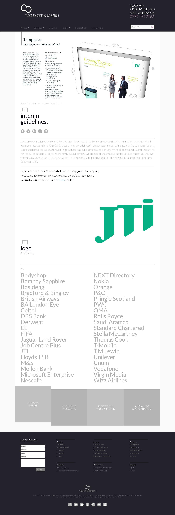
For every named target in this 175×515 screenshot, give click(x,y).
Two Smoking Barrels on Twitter (76, 504)
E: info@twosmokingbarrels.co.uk (68, 471)
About (24, 28)
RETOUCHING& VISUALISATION (106, 407)
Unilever (104, 356)
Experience (60, 445)
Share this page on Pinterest (46, 131)
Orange (103, 286)
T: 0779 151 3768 (62, 468)
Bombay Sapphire (43, 281)
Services (38, 28)
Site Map (133, 456)
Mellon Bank (37, 368)
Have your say (134, 448)
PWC (100, 304)
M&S (27, 362)
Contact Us (80, 28)
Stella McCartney (116, 333)
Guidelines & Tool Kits (101, 453)
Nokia (101, 281)
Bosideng (32, 286)
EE (24, 327)
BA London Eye (40, 304)
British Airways (40, 298)
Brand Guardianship (100, 471)
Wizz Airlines (110, 380)
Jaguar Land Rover (44, 339)
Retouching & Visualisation (102, 456)
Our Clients (61, 453)
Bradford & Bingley (45, 292)
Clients (132, 471)
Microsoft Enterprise (47, 374)
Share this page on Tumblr (40, 131)
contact (62, 180)
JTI (24, 351)
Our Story (60, 456)
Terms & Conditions (116, 497)
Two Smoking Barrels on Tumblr (87, 504)
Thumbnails (97, 28)
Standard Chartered (119, 327)
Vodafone (106, 368)
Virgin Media (110, 374)
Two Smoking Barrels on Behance (99, 504)
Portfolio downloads (136, 451)
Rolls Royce (108, 316)
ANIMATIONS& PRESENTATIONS (142, 407)
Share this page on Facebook (23, 131)
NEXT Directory (114, 275)
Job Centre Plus (41, 345)
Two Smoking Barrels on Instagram (105, 504)
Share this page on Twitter (28, 131)
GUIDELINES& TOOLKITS (69, 407)
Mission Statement (63, 448)
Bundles (53, 28)
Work (65, 28)
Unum (101, 362)
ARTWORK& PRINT (33, 407)
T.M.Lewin (106, 351)
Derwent (32, 321)
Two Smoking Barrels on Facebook (70, 504)
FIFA (27, 333)
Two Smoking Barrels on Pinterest (93, 504)
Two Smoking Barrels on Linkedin (82, 504)
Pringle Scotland (114, 298)
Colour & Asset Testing (101, 448)
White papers (134, 445)
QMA (101, 310)
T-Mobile (105, 345)
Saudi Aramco (111, 321)
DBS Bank (33, 316)
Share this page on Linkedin (34, 131)
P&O (100, 292)
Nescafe (31, 380)
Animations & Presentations (103, 468)
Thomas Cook (111, 339)
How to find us (134, 453)
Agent (132, 468)
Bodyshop (33, 275)
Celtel (28, 310)
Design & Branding (100, 451)
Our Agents (61, 451)
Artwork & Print (99, 445)
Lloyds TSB (34, 356)
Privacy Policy (106, 497)
